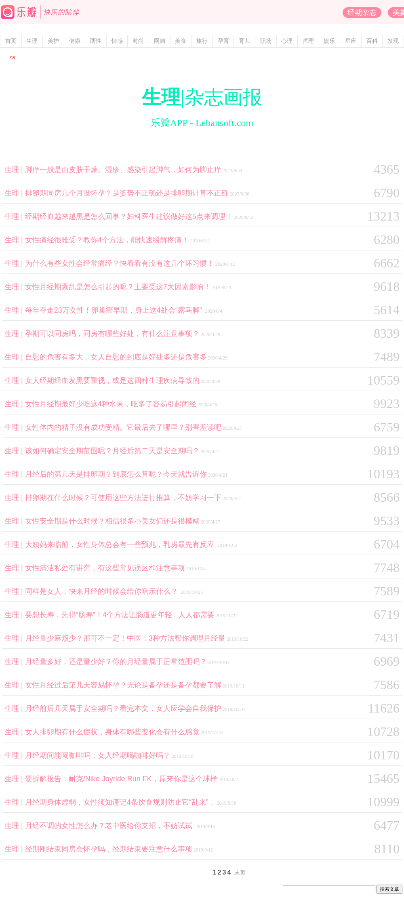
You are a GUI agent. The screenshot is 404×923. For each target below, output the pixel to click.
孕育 (223, 41)
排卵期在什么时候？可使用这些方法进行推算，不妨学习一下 (123, 498)
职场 (265, 41)
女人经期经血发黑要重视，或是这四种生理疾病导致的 (112, 380)
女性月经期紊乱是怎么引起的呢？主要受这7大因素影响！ (118, 287)
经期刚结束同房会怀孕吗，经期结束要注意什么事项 (108, 849)
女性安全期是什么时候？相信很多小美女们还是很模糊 (112, 521)
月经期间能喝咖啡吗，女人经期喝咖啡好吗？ (97, 755)
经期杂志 (362, 12)
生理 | (14, 170)
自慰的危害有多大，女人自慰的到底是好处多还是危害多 (116, 357)
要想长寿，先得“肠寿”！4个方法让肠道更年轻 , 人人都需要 (120, 615)
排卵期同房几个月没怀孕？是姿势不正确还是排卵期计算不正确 (127, 193)
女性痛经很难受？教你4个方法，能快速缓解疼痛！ (107, 240)
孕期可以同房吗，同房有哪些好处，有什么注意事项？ (112, 334)
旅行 (202, 41)
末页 (240, 873)
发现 (393, 41)
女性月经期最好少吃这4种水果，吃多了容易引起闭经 (110, 404)
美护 (53, 41)
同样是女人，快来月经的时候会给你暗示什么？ (102, 591)
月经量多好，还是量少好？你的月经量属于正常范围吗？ (116, 662)
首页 (11, 41)
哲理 (308, 41)
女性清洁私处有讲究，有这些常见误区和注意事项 (105, 568)
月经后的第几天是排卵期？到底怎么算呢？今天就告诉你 (116, 474)
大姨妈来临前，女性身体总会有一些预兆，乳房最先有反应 (120, 544)
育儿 (244, 41)
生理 (32, 41)
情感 (117, 41)
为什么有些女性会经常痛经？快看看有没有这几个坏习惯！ (119, 263)
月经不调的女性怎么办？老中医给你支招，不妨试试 (109, 826)
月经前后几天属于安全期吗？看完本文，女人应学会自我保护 (123, 708)
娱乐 (329, 41)
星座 (350, 41)
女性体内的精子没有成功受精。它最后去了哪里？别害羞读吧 (123, 427)
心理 (286, 41)
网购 (159, 41)
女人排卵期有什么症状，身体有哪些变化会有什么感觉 (112, 732)
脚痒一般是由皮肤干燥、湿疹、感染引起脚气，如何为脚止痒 (123, 170)
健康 (74, 41)
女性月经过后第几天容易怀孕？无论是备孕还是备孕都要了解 (123, 685)
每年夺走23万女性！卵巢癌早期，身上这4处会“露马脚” (114, 310)
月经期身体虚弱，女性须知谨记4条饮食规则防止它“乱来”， (120, 802)
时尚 (138, 41)
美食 (180, 41)
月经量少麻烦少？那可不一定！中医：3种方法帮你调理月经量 (125, 638)
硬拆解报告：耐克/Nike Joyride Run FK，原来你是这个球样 (121, 779)
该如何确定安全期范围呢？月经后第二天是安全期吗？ (112, 451)
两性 (95, 41)
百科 (372, 41)
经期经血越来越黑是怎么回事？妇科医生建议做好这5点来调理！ (129, 216)
